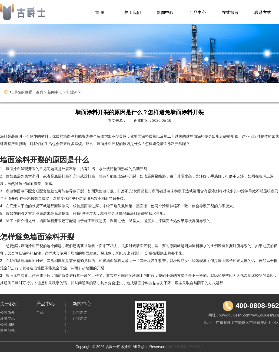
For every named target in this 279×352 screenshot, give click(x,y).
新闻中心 (165, 12)
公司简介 (7, 312)
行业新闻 (80, 318)
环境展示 (7, 318)
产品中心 (197, 12)
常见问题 (7, 331)
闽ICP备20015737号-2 (184, 347)
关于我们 (132, 12)
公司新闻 (80, 312)
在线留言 (230, 12)
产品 (40, 312)
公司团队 (7, 324)
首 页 (100, 12)
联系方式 (262, 12)
